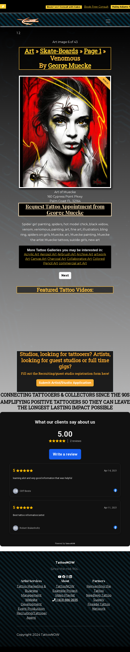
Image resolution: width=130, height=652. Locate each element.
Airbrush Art (67, 254)
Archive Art (85, 254)
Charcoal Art (56, 259)
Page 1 (92, 51)
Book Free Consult (99, 6)
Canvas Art (39, 259)
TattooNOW (65, 586)
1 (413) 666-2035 (65, 600)
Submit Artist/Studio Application (65, 383)
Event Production (31, 609)
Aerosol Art (48, 254)
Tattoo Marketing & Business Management (31, 591)
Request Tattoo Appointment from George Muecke (65, 209)
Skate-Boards (59, 51)
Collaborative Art (79, 259)
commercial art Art (73, 263)
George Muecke (69, 65)
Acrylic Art (31, 254)
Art (29, 51)
